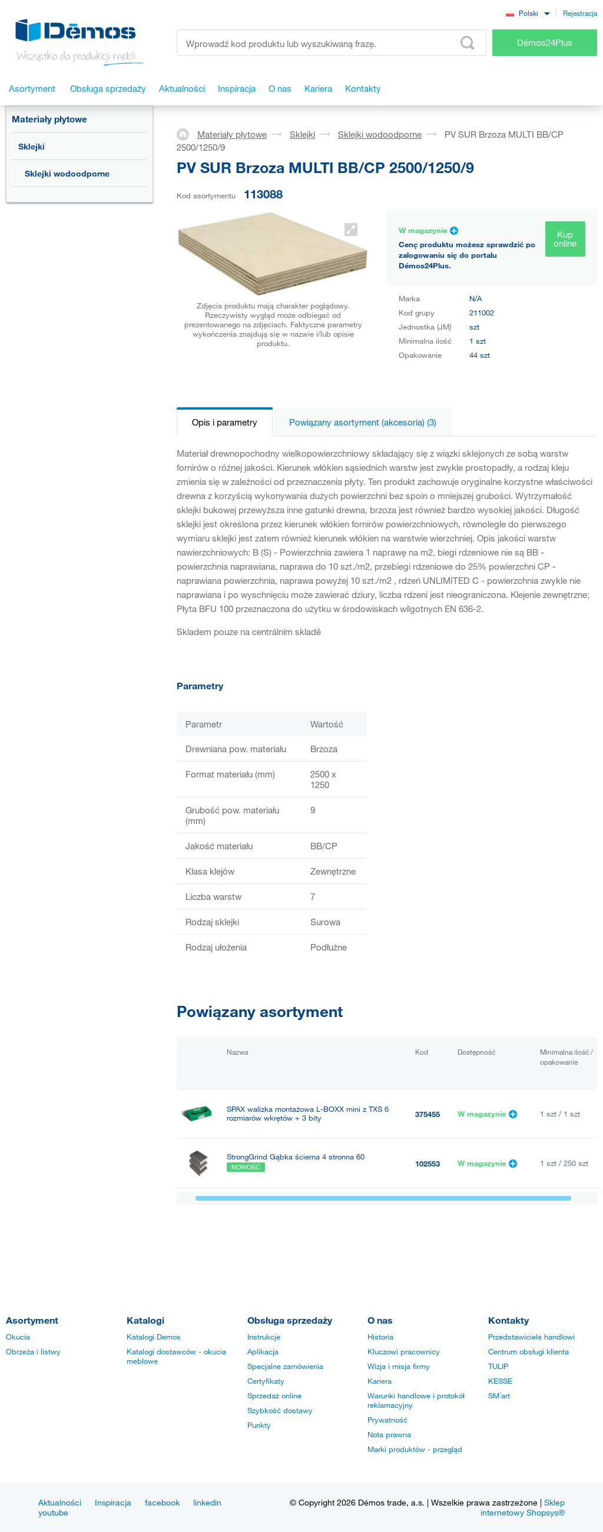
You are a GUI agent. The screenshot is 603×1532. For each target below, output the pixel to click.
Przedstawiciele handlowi (531, 1336)
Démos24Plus (544, 42)
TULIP (498, 1366)
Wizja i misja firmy (398, 1366)
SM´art (499, 1395)
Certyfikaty (265, 1380)
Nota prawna (389, 1434)
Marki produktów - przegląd (414, 1449)
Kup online (565, 238)
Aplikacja (263, 1351)
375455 (427, 1114)
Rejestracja (580, 13)
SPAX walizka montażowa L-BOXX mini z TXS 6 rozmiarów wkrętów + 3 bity (308, 1113)
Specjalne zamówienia (285, 1366)
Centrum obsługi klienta (528, 1351)
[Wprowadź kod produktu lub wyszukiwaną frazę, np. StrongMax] (331, 42)
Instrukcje (263, 1336)
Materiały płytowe (49, 119)
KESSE (500, 1380)
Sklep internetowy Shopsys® (523, 1507)
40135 (425, 1213)
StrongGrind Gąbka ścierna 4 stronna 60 (296, 1156)
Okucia (18, 1336)
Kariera (379, 1380)
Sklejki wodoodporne (67, 173)
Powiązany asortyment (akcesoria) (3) (362, 422)
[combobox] (527, 12)
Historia (380, 1336)
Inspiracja (113, 1502)
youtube (53, 1512)
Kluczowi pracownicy (403, 1351)
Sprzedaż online (274, 1395)
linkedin (207, 1502)
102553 (427, 1163)
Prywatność (387, 1419)
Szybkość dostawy (280, 1410)
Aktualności (59, 1502)
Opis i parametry (224, 422)
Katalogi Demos (154, 1336)
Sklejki (31, 146)
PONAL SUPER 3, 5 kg (265, 1212)
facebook (162, 1502)
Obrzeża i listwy (33, 1351)
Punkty (259, 1425)
